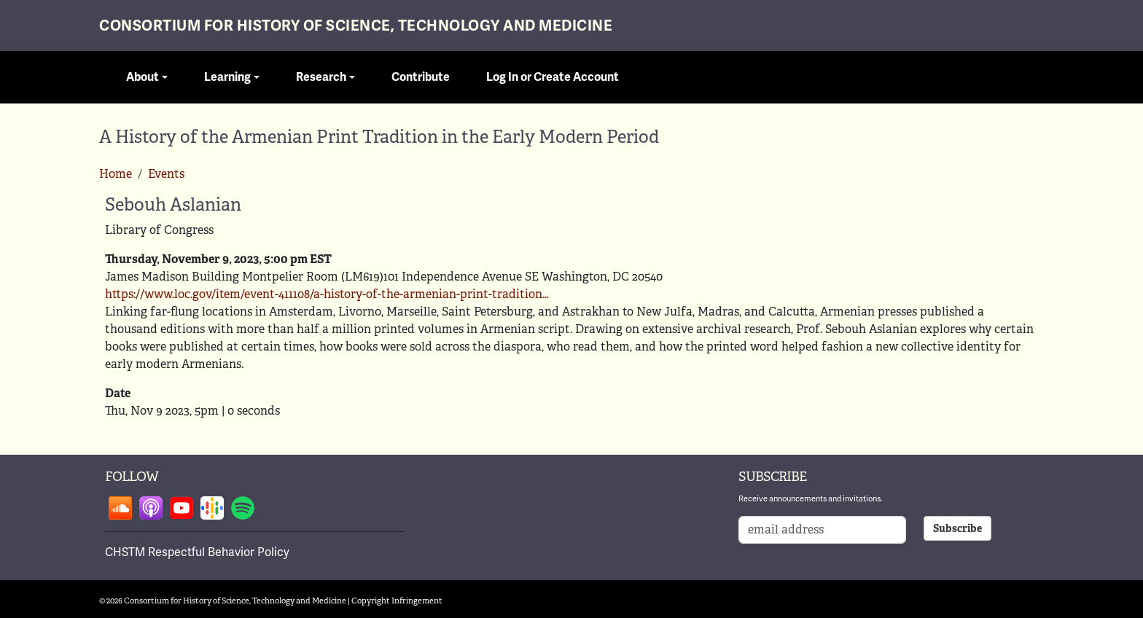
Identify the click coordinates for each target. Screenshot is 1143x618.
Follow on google (212, 508)
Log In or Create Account (552, 77)
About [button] (142, 77)
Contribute (420, 77)
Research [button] (321, 77)
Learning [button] (227, 77)
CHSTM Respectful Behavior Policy (197, 552)
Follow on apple (151, 508)
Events (166, 173)
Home (115, 173)
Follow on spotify (242, 508)
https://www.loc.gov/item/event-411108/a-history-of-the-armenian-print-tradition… (327, 294)
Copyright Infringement (396, 600)
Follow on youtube (181, 508)
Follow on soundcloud (120, 508)
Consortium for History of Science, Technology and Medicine (355, 26)
